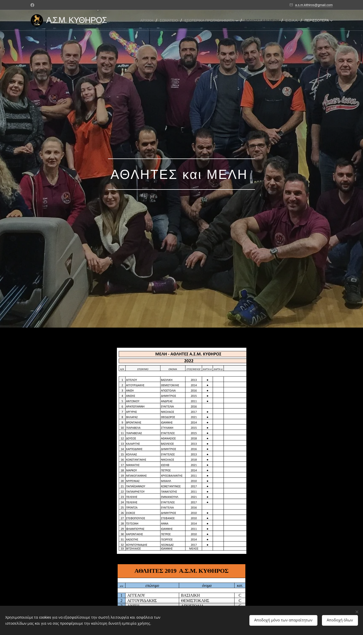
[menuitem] (148, 20)
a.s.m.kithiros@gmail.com (314, 5)
